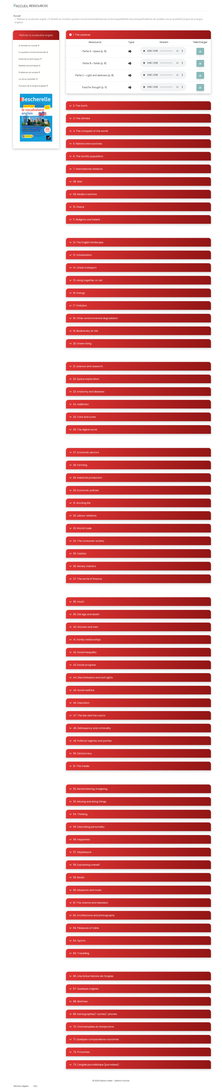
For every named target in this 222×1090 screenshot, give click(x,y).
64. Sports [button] (77, 940)
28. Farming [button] (78, 465)
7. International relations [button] (86, 169)
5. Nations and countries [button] (85, 143)
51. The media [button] (79, 766)
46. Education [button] (79, 703)
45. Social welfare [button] (81, 690)
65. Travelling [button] (79, 953)
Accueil (17, 16)
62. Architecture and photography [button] (92, 915)
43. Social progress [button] (82, 665)
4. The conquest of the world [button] (88, 131)
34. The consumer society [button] (86, 541)
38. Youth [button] (76, 601)
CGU (35, 1086)
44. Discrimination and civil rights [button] (91, 677)
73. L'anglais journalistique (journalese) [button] (94, 1064)
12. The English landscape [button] (86, 242)
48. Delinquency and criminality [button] (90, 728)
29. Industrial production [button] (85, 477)
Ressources (31, 6)
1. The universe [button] (79, 35)
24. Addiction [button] (79, 404)
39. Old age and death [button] (84, 614)
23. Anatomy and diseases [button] (86, 391)
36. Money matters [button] (82, 566)
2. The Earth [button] (78, 105)
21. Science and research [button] (86, 366)
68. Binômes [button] (78, 1001)
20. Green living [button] (80, 343)
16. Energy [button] (77, 293)
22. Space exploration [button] (84, 379)
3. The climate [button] (79, 118)
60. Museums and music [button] (85, 890)
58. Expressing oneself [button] (84, 865)
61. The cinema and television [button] (88, 902)
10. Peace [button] (76, 207)
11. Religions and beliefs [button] (84, 219)
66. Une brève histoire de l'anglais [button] (91, 976)
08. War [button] (75, 181)
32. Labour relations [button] (83, 515)
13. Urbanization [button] (80, 255)
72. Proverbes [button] (79, 1052)
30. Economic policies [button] (84, 490)
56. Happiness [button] (79, 839)
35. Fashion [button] (77, 553)
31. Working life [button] (79, 503)
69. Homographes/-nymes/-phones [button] (93, 1014)
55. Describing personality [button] (87, 827)
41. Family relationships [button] (85, 639)
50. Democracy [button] (80, 753)
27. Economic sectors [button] (84, 452)
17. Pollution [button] (78, 305)
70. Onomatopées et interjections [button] (91, 1026)
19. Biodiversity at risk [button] (83, 331)
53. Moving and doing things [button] (87, 801)
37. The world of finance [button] (85, 579)
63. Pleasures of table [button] (84, 928)
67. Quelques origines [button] (84, 989)
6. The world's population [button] (86, 156)
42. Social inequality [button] (83, 652)
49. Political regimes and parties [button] (90, 741)
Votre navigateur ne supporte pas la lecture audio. (163, 51)
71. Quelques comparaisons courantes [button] (94, 1039)
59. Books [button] (76, 877)
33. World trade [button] (80, 528)
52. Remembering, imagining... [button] (89, 789)
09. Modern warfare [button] (83, 194)
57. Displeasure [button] (80, 852)
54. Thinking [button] (78, 814)
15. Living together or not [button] (86, 280)
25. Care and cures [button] (82, 417)
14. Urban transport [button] (83, 267)
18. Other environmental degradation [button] (93, 318)
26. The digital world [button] (83, 429)
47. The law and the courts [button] (87, 715)
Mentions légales (21, 1086)
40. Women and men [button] (83, 627)
